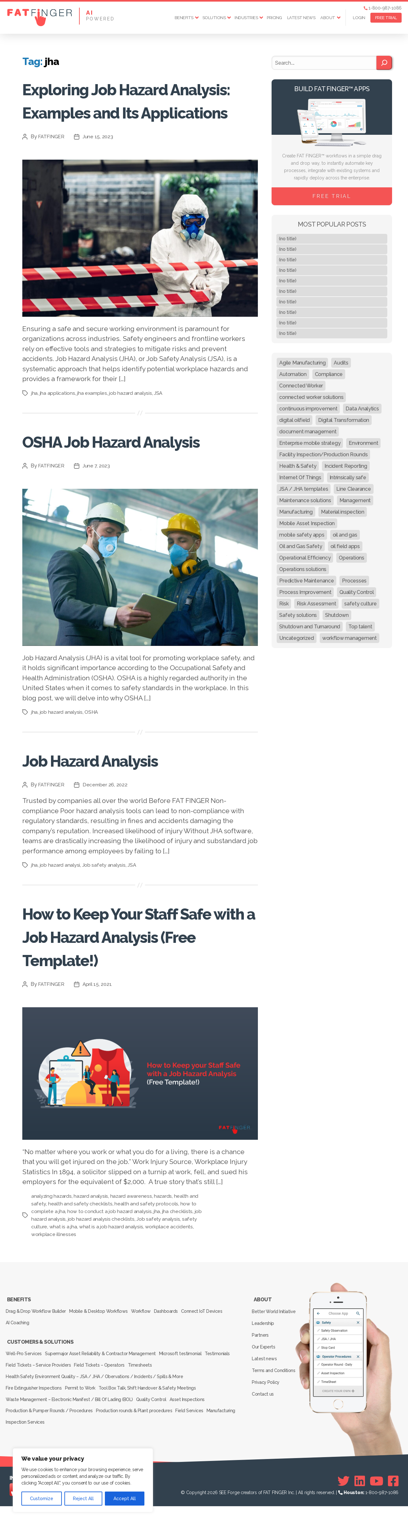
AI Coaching (18, 1362)
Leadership (264, 1363)
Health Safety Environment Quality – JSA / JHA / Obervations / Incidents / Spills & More (94, 1406)
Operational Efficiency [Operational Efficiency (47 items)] (305, 558)
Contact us (264, 1418)
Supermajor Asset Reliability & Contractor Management (104, 1388)
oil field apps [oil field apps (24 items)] (345, 546)
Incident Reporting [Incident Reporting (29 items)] (345, 466)
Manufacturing (21, 1442)
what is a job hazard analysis (111, 1273)
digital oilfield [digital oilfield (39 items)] (294, 420)
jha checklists (179, 1258)
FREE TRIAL (386, 17)
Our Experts (264, 1381)
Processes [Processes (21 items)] (354, 581)
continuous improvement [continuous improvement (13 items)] (308, 409)
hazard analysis (92, 1243)
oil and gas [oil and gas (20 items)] (345, 535)
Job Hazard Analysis (112, 806)
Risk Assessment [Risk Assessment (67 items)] (316, 604)
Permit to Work (85, 1415)
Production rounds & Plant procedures (137, 1433)
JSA (160, 416)
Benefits (184, 17)
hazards (165, 1243)
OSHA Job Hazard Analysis (101, 475)
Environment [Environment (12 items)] (363, 443)
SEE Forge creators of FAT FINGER (253, 1511)
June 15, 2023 (99, 160)
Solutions (214, 17)
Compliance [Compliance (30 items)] (329, 374)
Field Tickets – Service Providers (71, 1397)
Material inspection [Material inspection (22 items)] (342, 512)
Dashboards (178, 1353)
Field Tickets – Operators (135, 1397)
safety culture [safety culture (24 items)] (360, 604)
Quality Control (154, 1424)
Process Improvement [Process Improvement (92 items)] (305, 592)
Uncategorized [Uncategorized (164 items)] (296, 638)
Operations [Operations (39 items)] (351, 558)
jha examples (93, 416)
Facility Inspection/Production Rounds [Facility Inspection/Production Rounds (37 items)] (323, 455)
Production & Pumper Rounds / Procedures (50, 1433)
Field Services (196, 1433)
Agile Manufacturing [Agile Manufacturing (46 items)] (302, 363)
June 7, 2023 (98, 512)
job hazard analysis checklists (102, 1265)
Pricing (274, 17)
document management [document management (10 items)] (307, 432)
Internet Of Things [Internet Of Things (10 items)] (300, 477)
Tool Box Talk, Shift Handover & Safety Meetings (155, 1415)
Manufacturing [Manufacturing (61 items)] (296, 512)
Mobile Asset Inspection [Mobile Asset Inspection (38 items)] (307, 523)
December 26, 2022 (106, 831)
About (327, 17)
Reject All (83, 1498)
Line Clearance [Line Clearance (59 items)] (353, 489)
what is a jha (63, 1273)
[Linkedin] (359, 1500)
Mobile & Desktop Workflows (103, 1353)
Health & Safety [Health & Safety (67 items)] (297, 466)
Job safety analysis (105, 911)
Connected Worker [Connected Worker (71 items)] (301, 386)
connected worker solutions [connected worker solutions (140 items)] (311, 397)
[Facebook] (393, 1500)
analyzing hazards (51, 1243)
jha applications (58, 416)
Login (359, 17)
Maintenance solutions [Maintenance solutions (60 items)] (305, 500)
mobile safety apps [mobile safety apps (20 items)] (301, 535)
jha (34, 416)
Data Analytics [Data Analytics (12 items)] (362, 409)
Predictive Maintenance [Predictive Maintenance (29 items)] (306, 581)
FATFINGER (52, 160)
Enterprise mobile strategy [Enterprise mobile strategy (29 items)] (309, 443)
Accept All (124, 1498)
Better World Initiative (274, 1354)
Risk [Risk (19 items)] (283, 604)
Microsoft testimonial (187, 1388)
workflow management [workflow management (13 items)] (349, 638)
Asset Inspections (194, 1424)
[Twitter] (344, 1500)
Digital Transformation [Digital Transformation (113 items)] (343, 420)
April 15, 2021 (98, 1030)
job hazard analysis (132, 416)
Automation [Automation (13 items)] (292, 374)
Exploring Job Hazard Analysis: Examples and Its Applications (128, 111)
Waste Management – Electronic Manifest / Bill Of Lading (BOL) (69, 1424)
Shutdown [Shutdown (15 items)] (337, 615)
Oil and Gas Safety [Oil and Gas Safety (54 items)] (300, 546)
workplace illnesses (53, 1281)
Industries (246, 17)
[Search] (384, 63)
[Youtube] (376, 1500)
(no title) (287, 238)
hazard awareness (133, 1243)
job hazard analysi (60, 911)
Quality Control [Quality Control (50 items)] (356, 592)
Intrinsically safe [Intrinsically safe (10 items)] (348, 477)
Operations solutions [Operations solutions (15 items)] (302, 569)
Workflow (149, 1353)
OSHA (93, 758)
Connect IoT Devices (217, 1353)
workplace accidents (170, 1273)
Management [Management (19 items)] (355, 500)
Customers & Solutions (40, 1379)
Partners (261, 1372)
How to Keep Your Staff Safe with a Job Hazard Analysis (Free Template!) (136, 982)
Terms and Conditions (274, 1400)
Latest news (301, 17)
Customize (41, 1498)
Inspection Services (62, 1442)
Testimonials (19, 1397)
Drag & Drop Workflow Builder (36, 1353)
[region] (83, 1480)
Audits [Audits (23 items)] (341, 363)
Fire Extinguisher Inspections (34, 1415)
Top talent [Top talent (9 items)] (360, 627)
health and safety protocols (147, 1250)
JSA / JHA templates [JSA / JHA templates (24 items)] (303, 489)
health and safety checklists (80, 1250)
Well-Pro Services (25, 1388)
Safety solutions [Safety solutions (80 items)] (298, 615)
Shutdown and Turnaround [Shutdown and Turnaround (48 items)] (309, 627)
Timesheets (180, 1397)
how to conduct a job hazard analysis (110, 1258)
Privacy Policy (266, 1409)
